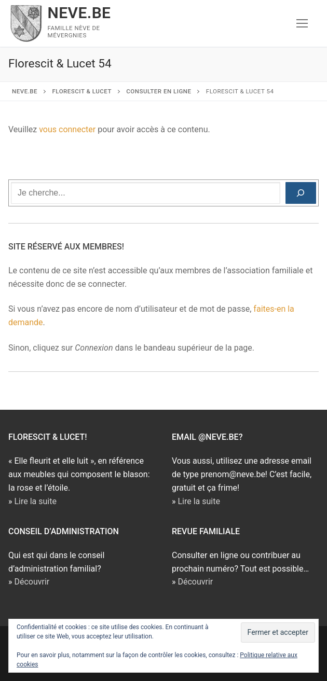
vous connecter (67, 129)
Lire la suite (35, 501)
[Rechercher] (300, 193)
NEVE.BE (79, 13)
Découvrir (31, 582)
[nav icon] (302, 23)
